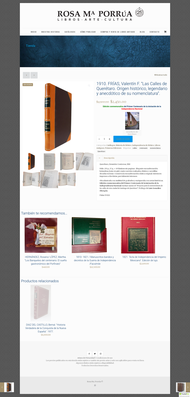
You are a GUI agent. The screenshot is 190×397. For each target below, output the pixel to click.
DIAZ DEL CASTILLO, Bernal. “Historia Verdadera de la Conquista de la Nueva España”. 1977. (45, 328)
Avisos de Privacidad (86, 358)
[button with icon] (89, 353)
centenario (143, 148)
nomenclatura (155, 148)
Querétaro (101, 151)
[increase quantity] (109, 138)
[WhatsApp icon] (95, 385)
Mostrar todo (160, 75)
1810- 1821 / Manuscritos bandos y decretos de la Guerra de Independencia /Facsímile (95, 260)
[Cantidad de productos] (104, 139)
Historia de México (123, 145)
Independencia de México (143, 145)
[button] (89, 85)
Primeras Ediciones (113, 148)
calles (135, 148)
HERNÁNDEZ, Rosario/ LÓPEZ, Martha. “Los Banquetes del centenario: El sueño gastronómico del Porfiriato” (46, 260)
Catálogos (111, 145)
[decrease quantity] (99, 138)
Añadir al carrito (123, 139)
